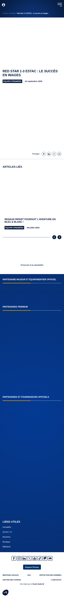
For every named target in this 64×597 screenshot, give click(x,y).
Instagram (19, 558)
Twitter (29, 558)
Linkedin (24, 558)
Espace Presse (32, 567)
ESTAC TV (7, 532)
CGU (29, 575)
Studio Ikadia (38, 584)
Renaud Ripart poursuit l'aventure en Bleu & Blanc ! (30, 220)
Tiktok (39, 558)
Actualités (12, 13)
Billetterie (7, 547)
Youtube (34, 558)
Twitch (45, 558)
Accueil (5, 13)
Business (7, 537)
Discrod (50, 558)
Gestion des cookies (12, 580)
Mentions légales (11, 575)
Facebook (13, 558)
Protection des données (50, 575)
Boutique (6, 542)
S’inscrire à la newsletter (32, 265)
